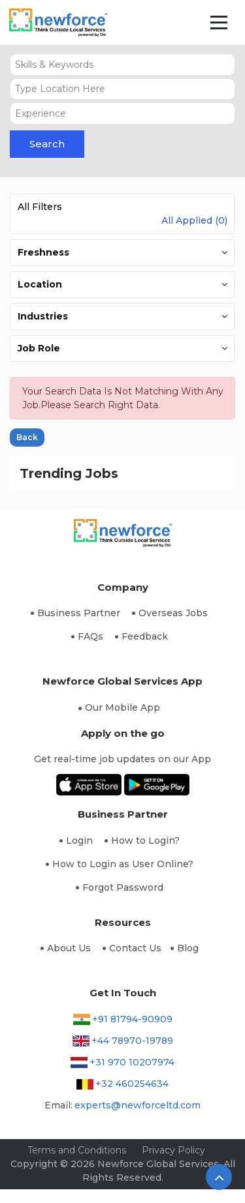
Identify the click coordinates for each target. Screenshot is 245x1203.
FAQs (90, 636)
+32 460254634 (132, 1084)
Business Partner (78, 613)
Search (47, 144)
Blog (188, 948)
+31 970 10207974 (132, 1062)
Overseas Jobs (173, 613)
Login (79, 840)
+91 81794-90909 (132, 1019)
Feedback (145, 636)
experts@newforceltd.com (137, 1105)
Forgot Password (122, 887)
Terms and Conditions (76, 1150)
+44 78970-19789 (132, 1041)
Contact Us (135, 948)
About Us (69, 948)
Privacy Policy (173, 1150)
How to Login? (145, 840)
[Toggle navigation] (219, 23)
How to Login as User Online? (122, 864)
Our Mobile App (122, 707)
